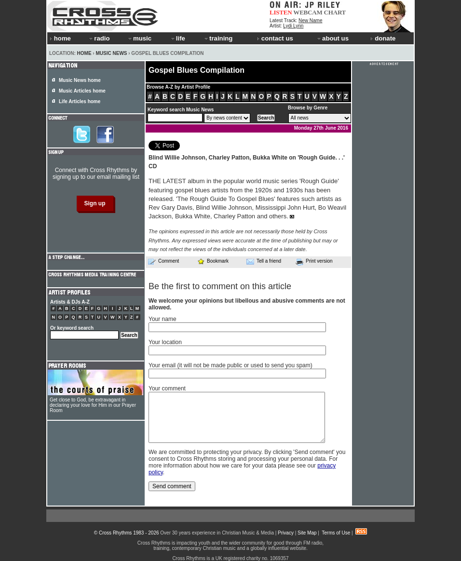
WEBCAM (307, 12)
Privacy (286, 532)
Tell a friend (263, 261)
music (139, 38)
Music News (111, 53)
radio (98, 38)
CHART (335, 12)
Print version (314, 262)
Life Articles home (79, 101)
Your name (162, 319)
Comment (163, 261)
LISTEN (281, 12)
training (217, 38)
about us (332, 38)
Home (84, 53)
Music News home (80, 80)
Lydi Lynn (293, 25)
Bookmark (213, 261)
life (177, 38)
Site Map (307, 532)
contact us (275, 38)
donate (382, 38)
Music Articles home (82, 91)
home (60, 38)
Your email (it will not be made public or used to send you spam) (230, 365)
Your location (165, 342)
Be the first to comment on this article (220, 286)
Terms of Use (336, 532)
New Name (310, 20)
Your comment (167, 388)
